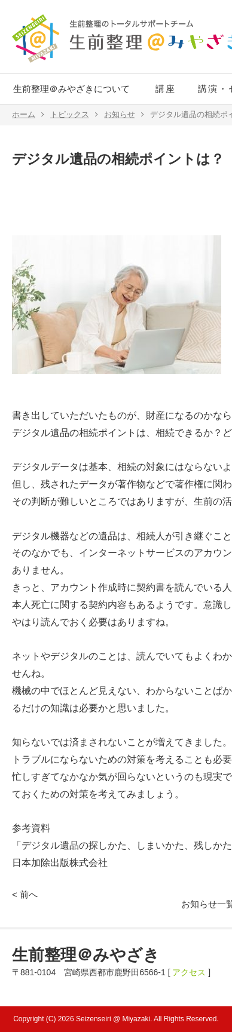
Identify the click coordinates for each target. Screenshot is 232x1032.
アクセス (189, 972)
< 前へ (25, 894)
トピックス (74, 114)
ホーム (28, 114)
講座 (165, 89)
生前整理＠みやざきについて (71, 89)
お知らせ (124, 114)
